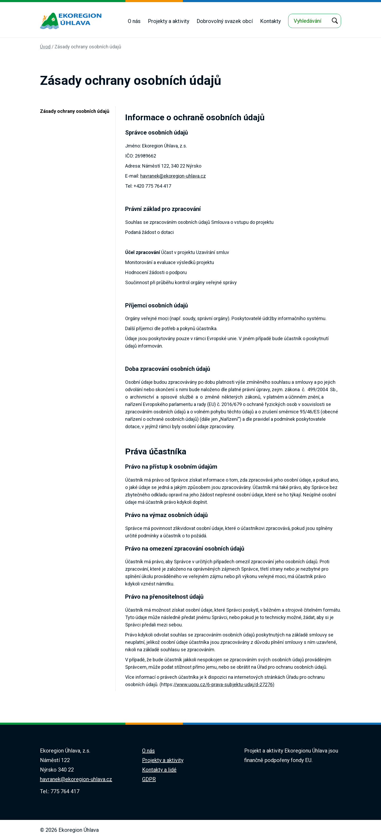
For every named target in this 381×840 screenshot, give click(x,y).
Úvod (45, 46)
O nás (134, 21)
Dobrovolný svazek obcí (225, 21)
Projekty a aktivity (168, 21)
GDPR (149, 779)
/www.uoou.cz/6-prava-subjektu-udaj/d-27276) (224, 684)
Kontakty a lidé (159, 770)
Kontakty (270, 21)
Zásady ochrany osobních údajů (88, 46)
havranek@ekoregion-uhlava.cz (173, 176)
